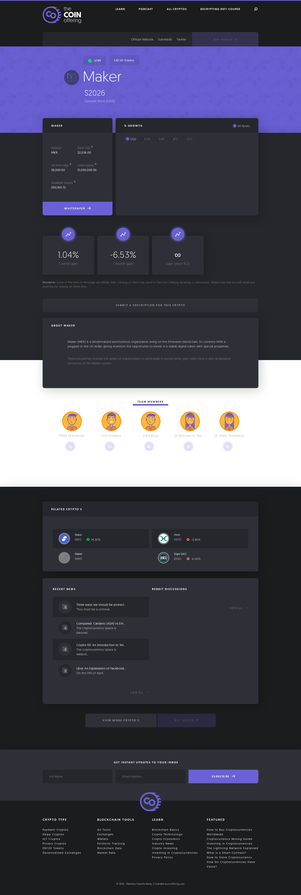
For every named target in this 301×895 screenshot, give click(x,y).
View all (139, 692)
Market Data (106, 852)
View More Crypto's (120, 720)
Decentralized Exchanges (62, 852)
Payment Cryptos (56, 829)
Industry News (163, 843)
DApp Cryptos (53, 834)
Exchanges (105, 834)
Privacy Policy (162, 857)
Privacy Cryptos (54, 843)
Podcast (146, 9)
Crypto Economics (166, 838)
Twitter (185, 39)
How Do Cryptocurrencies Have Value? (231, 864)
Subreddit (169, 39)
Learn (120, 9)
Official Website (146, 39)
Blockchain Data (109, 848)
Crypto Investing (165, 848)
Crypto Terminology (167, 834)
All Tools (104, 829)
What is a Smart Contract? (226, 852)
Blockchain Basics (165, 829)
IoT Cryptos (51, 838)
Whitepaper (77, 208)
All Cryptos (177, 9)
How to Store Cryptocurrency (229, 857)
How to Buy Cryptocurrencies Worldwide (229, 832)
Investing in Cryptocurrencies (175, 852)
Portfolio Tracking (111, 843)
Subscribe (223, 776)
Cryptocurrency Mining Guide (229, 838)
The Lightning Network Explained (232, 848)
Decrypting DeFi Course (220, 9)
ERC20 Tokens (124, 60)
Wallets (102, 838)
